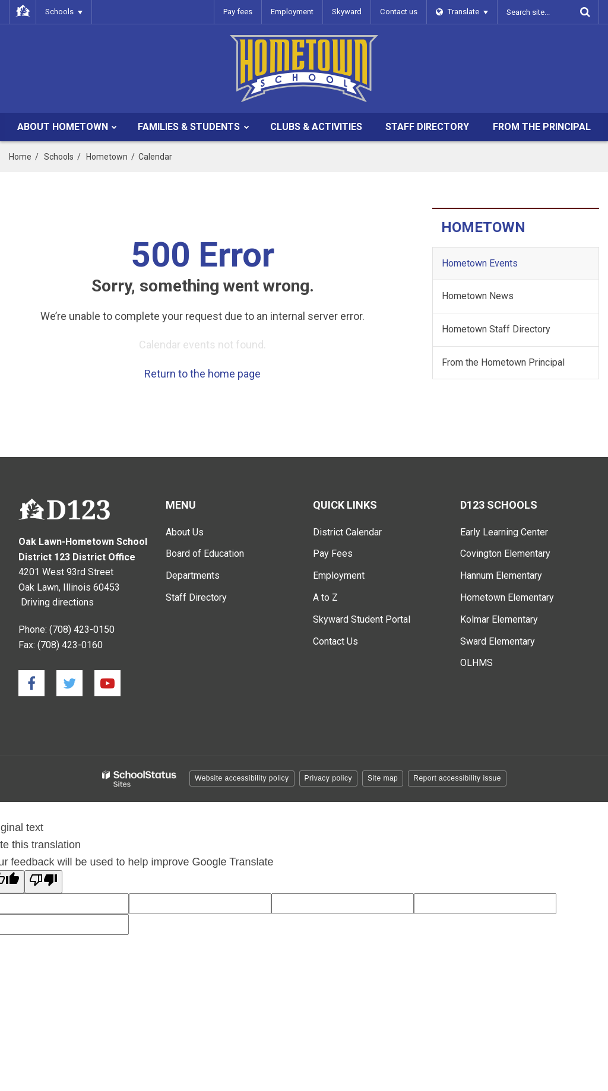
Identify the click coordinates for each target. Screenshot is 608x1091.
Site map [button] (383, 778)
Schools (59, 156)
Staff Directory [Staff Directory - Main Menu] (196, 597)
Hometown (107, 156)
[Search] (584, 12)
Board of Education (205, 553)
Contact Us (335, 641)
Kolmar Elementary (499, 619)
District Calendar (347, 532)
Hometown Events (480, 263)
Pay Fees (333, 553)
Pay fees (238, 11)
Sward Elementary (497, 641)
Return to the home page (202, 373)
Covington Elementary (505, 553)
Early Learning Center (504, 532)
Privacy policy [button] (328, 778)
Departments (193, 575)
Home (20, 156)
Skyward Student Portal (361, 619)
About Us (185, 532)
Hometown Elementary (507, 597)
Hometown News (478, 296)
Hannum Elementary (501, 575)
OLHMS (476, 662)
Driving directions (57, 602)
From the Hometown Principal (503, 362)
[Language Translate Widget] (462, 12)
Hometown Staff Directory (496, 329)
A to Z (325, 597)
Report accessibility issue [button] (457, 778)
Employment (292, 11)
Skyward (347, 11)
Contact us (399, 11)
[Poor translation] (43, 881)
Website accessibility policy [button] (242, 778)
